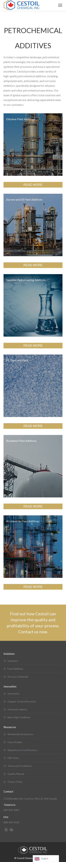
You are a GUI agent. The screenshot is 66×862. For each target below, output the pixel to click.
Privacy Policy (15, 781)
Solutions (13, 660)
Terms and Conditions (20, 765)
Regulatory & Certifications (23, 750)
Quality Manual (16, 773)
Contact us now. (33, 631)
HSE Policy (13, 757)
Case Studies (15, 742)
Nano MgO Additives (19, 717)
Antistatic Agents (17, 709)
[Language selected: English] (46, 858)
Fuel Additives (15, 668)
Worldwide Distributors (20, 734)
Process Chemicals (18, 676)
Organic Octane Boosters (22, 701)
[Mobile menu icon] (60, 5)
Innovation (14, 693)
